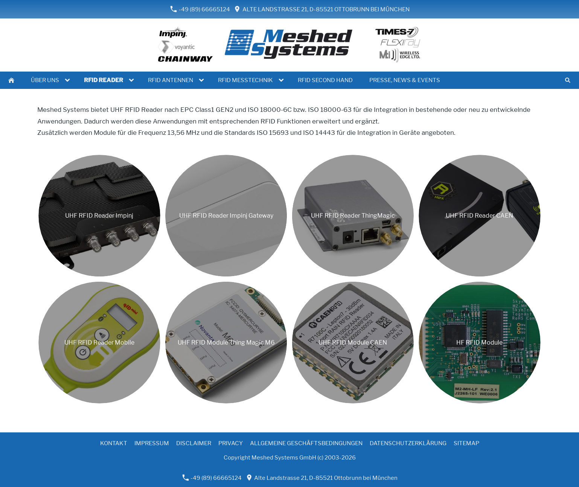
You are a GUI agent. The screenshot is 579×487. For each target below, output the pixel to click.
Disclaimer (193, 443)
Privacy (230, 443)
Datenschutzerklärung (408, 443)
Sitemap (466, 443)
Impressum (151, 443)
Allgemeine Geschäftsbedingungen (306, 443)
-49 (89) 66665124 (200, 9)
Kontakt (113, 443)
